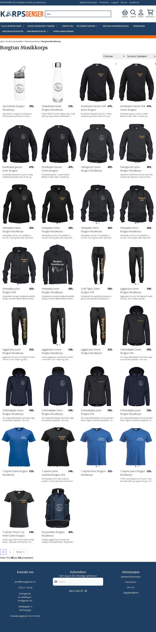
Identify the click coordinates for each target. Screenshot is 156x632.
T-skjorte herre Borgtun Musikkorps (93, 473)
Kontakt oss (134, 2)
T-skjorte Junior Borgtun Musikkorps (132, 473)
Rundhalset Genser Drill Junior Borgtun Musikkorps (93, 108)
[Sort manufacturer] (113, 56)
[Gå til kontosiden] (125, 13)
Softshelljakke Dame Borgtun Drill (130, 351)
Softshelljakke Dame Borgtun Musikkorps (13, 412)
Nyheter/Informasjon (88, 2)
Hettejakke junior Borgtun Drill (11, 290)
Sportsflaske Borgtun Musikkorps (14, 108)
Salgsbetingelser (130, 592)
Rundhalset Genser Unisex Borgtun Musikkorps (52, 168)
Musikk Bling (139, 26)
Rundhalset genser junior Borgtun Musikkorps (12, 168)
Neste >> (20, 551)
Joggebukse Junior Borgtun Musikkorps (130, 290)
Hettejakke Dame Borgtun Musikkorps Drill (52, 229)
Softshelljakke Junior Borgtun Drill (91, 412)
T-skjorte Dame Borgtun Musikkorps (15, 473)
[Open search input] (133, 14)
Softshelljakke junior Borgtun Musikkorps (130, 412)
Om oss (124, 2)
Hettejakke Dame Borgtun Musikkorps (13, 229)
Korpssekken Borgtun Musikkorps (53, 533)
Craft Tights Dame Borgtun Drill (90, 290)
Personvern (104, 2)
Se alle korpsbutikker (15, 41)
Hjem (2, 41)
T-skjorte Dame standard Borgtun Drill (53, 473)
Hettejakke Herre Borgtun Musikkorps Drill (130, 229)
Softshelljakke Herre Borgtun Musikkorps (52, 412)
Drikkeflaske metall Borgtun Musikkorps (52, 108)
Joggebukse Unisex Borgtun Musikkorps (52, 351)
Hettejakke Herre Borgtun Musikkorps (91, 229)
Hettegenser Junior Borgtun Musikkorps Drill (130, 168)
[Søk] (78, 14)
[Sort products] (141, 56)
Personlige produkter (12, 31)
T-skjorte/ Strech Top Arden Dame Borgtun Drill (14, 533)
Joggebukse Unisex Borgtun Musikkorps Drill (91, 351)
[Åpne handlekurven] (150, 13)
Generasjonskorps (33, 41)
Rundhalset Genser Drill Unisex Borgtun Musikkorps (132, 108)
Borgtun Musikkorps (51, 41)
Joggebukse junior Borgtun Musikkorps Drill (13, 351)
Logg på (114, 2)
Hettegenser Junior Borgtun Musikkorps (91, 168)
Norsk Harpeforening (63, 31)
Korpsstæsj (67, 26)
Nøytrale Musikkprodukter (116, 26)
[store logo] (22, 14)
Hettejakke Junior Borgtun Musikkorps (52, 290)
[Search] (108, 14)
